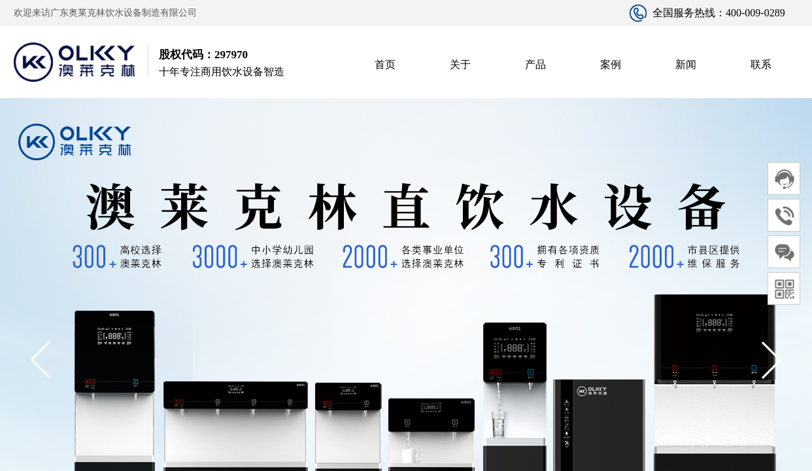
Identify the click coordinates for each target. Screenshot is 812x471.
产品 (535, 64)
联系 (761, 64)
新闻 (685, 64)
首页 (385, 64)
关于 (460, 64)
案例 (610, 64)
